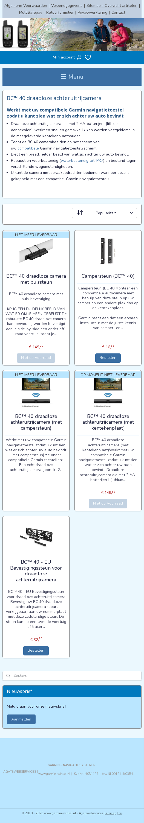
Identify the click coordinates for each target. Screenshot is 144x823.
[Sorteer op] (104, 213)
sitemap (110, 813)
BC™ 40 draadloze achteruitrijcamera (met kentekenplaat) (108, 422)
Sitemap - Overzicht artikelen (112, 5)
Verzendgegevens (66, 5)
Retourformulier (60, 12)
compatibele (28, 148)
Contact (118, 12)
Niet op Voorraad (36, 357)
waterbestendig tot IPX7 (82, 160)
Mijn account (67, 57)
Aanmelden (21, 719)
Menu (72, 77)
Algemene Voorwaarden (25, 5)
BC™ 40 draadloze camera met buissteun (36, 279)
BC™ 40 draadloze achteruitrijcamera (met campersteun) (36, 422)
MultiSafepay (30, 12)
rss (120, 813)
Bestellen (108, 357)
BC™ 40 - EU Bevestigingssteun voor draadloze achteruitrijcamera (36, 571)
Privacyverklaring (92, 12)
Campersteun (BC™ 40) (108, 276)
